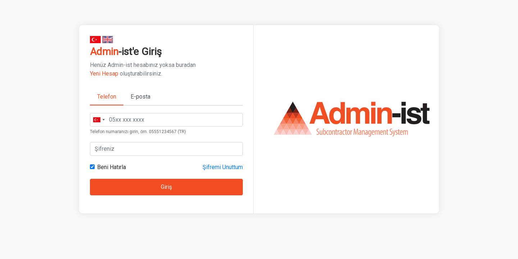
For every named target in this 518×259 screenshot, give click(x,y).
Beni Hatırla (111, 167)
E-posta (140, 96)
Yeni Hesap (104, 73)
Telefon (106, 96)
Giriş (166, 186)
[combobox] (98, 119)
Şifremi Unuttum (223, 167)
